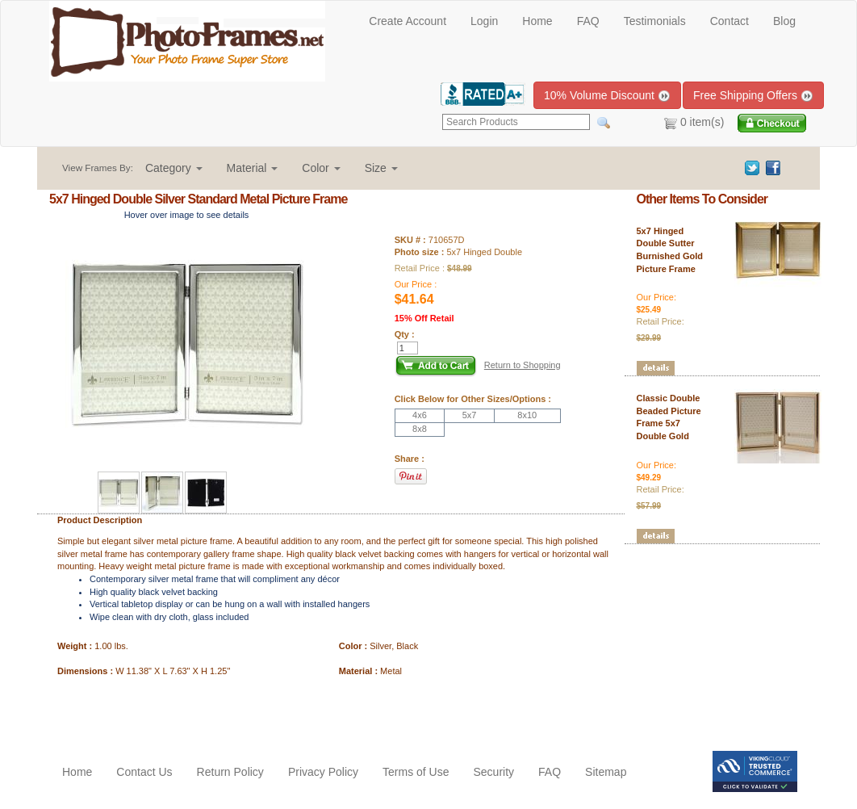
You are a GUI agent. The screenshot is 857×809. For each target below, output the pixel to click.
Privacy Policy (323, 771)
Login (484, 21)
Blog (784, 21)
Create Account (407, 21)
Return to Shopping (522, 365)
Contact (729, 21)
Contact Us (144, 771)
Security (493, 771)
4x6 (419, 415)
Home (537, 21)
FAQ (588, 21)
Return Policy (230, 771)
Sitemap (605, 771)
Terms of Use (416, 771)
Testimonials (655, 21)
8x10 (527, 415)
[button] (174, 168)
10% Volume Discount (607, 96)
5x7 (469, 415)
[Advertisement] (143, 710)
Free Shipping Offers (753, 96)
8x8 (419, 429)
